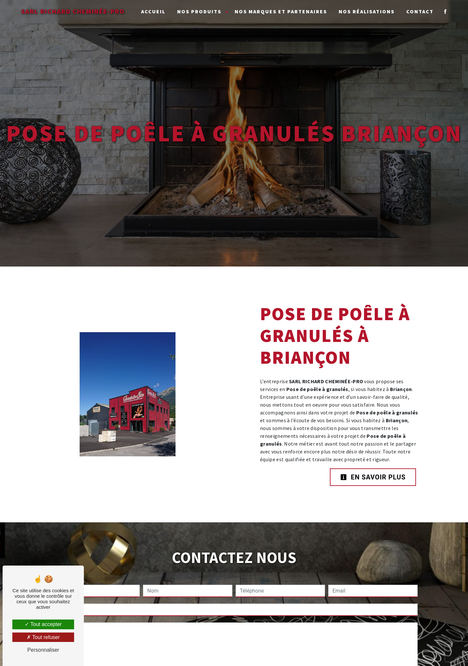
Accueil (153, 11)
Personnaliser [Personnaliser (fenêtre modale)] (43, 650)
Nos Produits (199, 11)
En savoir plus (373, 477)
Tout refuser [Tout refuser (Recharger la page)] (43, 637)
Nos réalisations (367, 11)
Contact (420, 11)
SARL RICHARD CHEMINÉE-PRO (73, 11)
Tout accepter (43, 624)
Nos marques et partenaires (281, 11)
